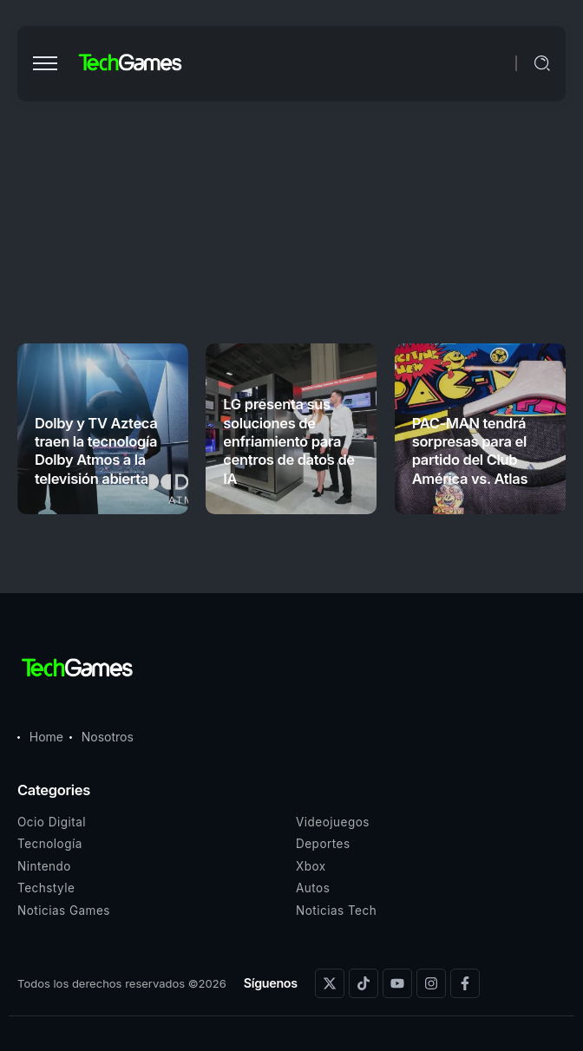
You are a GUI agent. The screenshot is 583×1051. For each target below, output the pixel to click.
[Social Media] (329, 983)
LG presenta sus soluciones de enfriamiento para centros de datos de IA (288, 441)
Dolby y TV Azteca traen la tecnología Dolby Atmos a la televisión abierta (96, 451)
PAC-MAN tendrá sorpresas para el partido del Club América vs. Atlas (470, 451)
